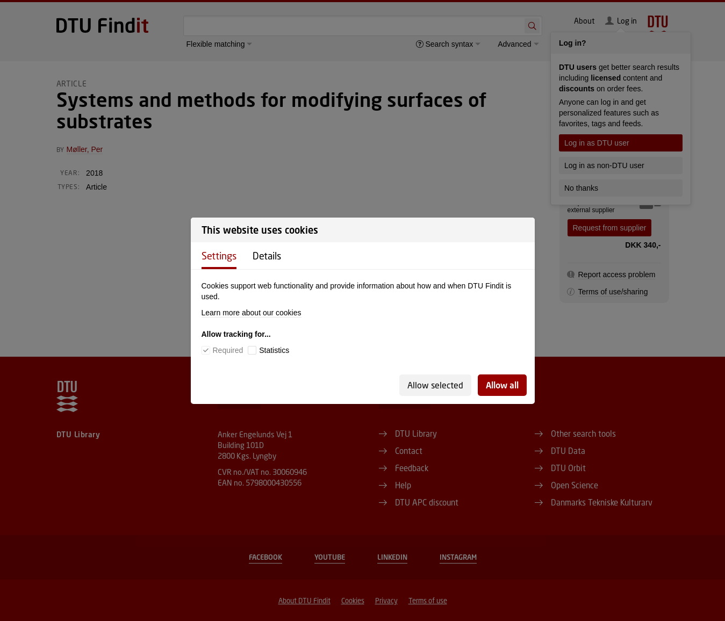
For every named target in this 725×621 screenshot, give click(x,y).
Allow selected (435, 385)
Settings (219, 256)
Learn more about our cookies (252, 312)
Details (267, 256)
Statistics (274, 350)
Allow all (502, 385)
